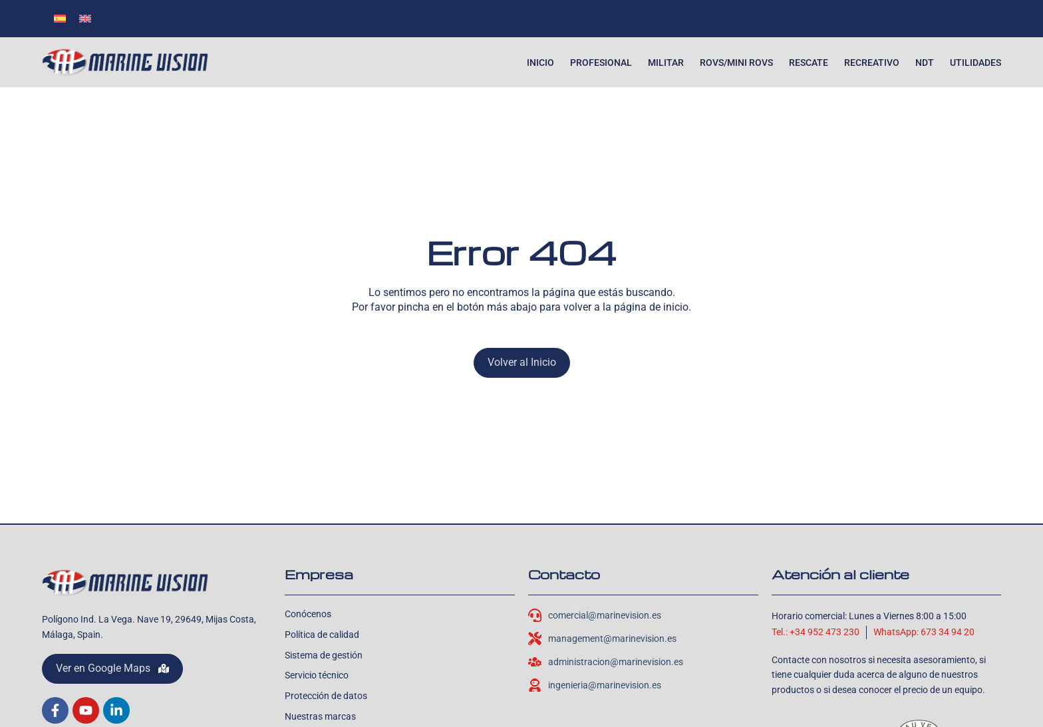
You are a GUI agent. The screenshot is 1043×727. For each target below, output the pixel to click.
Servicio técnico (317, 675)
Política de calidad (322, 634)
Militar (666, 62)
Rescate (808, 62)
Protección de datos (326, 695)
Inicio (540, 62)
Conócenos (308, 614)
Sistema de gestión (324, 655)
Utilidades (975, 62)
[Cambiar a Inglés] (85, 18)
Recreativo (871, 62)
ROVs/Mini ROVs (736, 62)
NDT (924, 62)
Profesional (601, 62)
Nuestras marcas (320, 716)
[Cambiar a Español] (60, 18)
